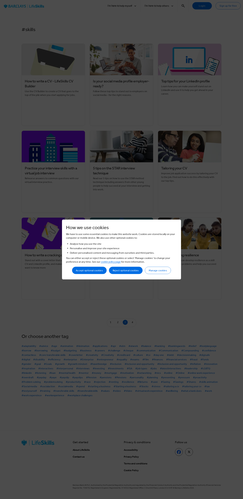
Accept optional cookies (89, 270)
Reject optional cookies (126, 270)
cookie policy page (111, 261)
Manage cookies (158, 270)
